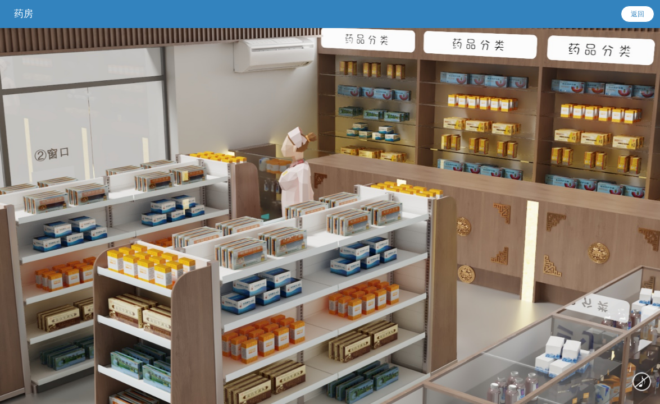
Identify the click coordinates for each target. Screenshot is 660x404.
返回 (637, 14)
